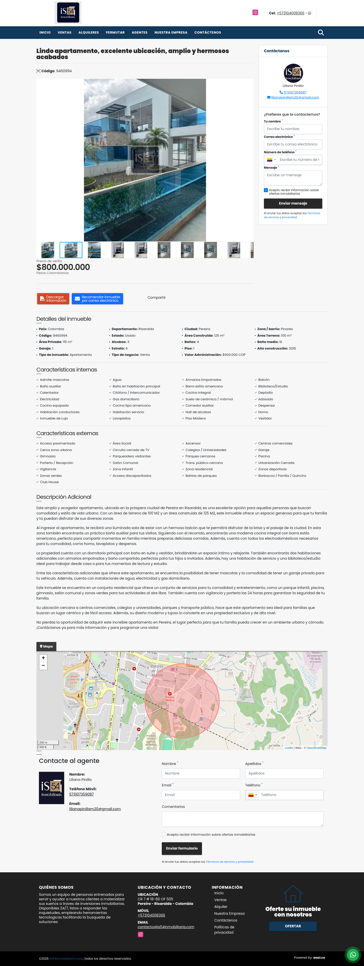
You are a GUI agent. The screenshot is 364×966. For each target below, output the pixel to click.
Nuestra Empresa (170, 32)
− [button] (43, 666)
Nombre (170, 763)
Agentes (140, 32)
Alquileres (88, 32)
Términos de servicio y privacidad (292, 215)
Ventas (65, 32)
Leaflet (289, 747)
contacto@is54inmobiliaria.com (166, 926)
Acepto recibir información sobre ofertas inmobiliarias (211, 834)
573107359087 (295, 92)
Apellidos (254, 763)
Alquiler (221, 906)
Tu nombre (273, 121)
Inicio (45, 32)
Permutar (115, 32)
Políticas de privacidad (224, 930)
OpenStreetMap (316, 747)
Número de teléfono (280, 152)
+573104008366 (290, 13)
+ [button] (43, 658)
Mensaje (271, 167)
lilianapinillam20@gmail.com (295, 97)
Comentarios (173, 806)
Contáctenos (207, 32)
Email (168, 785)
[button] (249, 83)
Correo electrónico (279, 137)
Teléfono (254, 785)
